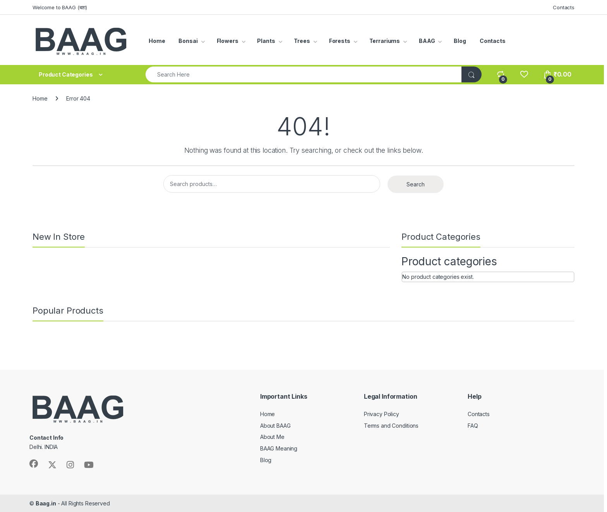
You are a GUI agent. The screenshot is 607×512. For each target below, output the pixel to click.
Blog (460, 41)
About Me (272, 436)
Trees (302, 41)
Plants (266, 41)
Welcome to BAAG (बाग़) (60, 7)
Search (415, 184)
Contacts (563, 7)
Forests (339, 41)
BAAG (427, 41)
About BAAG (275, 425)
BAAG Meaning (278, 448)
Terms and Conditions (391, 425)
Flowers (227, 41)
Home (157, 41)
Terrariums (384, 41)
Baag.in (46, 503)
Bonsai (187, 41)
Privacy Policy (381, 414)
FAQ (473, 425)
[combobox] (304, 74)
